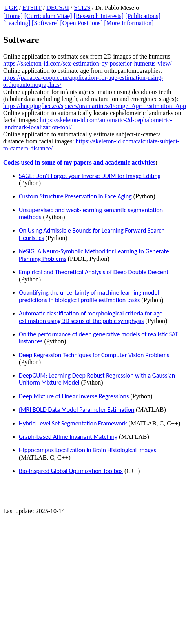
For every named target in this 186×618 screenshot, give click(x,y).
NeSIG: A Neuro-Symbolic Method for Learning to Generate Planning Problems (94, 255)
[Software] (45, 23)
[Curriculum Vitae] (48, 16)
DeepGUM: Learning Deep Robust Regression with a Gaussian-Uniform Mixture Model (98, 379)
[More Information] (128, 23)
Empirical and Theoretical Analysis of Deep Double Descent (93, 272)
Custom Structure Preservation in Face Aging (75, 196)
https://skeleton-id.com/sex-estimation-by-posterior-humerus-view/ (87, 63)
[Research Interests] (99, 16)
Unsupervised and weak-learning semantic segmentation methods (91, 213)
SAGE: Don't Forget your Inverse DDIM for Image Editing (89, 176)
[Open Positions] (81, 23)
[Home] (13, 16)
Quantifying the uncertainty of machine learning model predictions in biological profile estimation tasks (89, 296)
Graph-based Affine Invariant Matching (68, 436)
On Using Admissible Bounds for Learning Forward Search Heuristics (91, 234)
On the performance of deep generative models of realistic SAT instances (98, 337)
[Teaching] (16, 23)
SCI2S (82, 7)
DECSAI (57, 7)
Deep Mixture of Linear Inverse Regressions (74, 396)
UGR (11, 7)
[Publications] (142, 16)
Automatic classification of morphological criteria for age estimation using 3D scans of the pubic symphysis (90, 317)
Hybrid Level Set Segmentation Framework (73, 423)
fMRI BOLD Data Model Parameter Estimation (76, 409)
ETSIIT (32, 7)
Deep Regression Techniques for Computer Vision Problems (94, 355)
